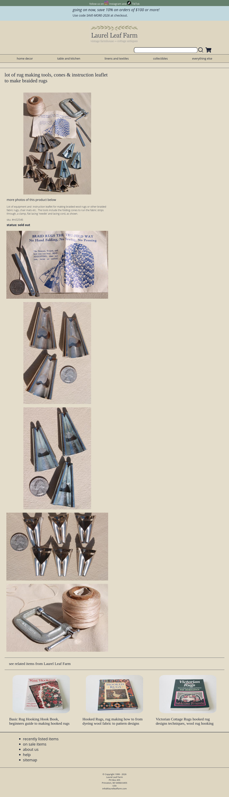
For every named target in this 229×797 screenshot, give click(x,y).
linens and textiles (117, 58)
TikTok (136, 4)
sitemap (30, 759)
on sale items (34, 744)
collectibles (160, 58)
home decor (25, 58)
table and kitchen (68, 58)
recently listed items (41, 738)
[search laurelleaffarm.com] (201, 50)
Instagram (115, 4)
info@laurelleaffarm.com (114, 788)
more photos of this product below (31, 200)
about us (30, 749)
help (27, 754)
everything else (202, 58)
